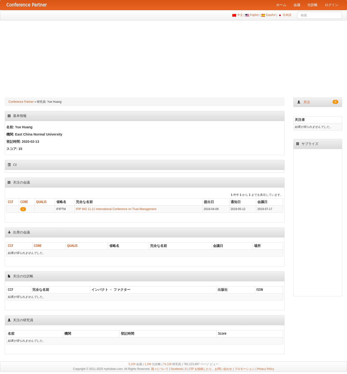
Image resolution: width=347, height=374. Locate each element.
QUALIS (41, 202)
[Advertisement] (173, 56)
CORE (24, 202)
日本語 (287, 15)
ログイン (331, 5)
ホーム (281, 5)
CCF (10, 202)
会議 (297, 5)
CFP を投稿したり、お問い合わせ (210, 369)
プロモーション (244, 369)
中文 (240, 15)
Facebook (177, 369)
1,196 (147, 364)
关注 (317, 102)
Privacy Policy (265, 369)
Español (270, 15)
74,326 (167, 364)
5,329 (131, 364)
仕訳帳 (312, 5)
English (254, 15)
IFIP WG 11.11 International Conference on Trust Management (116, 209)
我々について (159, 369)
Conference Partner (21, 101)
